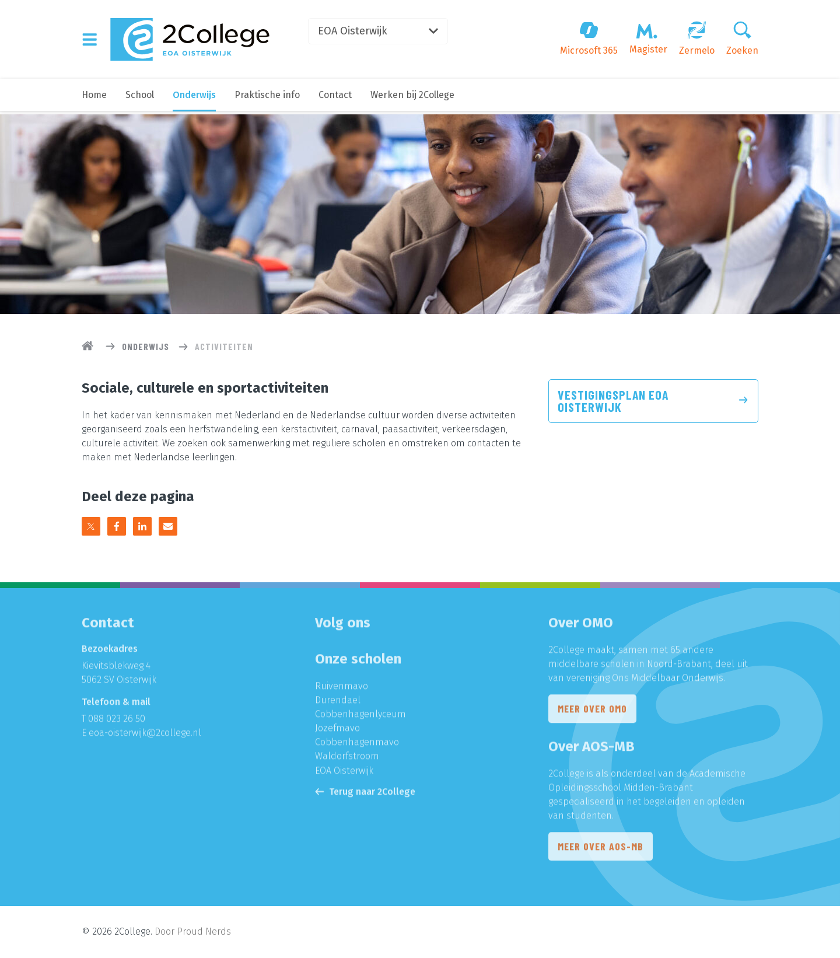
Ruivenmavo (341, 689)
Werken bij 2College (412, 97)
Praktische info (267, 97)
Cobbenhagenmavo (357, 745)
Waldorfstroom (347, 759)
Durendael (337, 703)
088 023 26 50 (116, 722)
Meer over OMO (592, 712)
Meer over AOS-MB (600, 850)
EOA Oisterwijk (383, 32)
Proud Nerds (204, 932)
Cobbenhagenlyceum (360, 717)
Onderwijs (194, 97)
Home (94, 97)
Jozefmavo (337, 731)
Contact (335, 97)
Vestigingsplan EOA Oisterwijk (653, 401)
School (139, 97)
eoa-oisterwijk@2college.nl (145, 736)
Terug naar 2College (365, 794)
